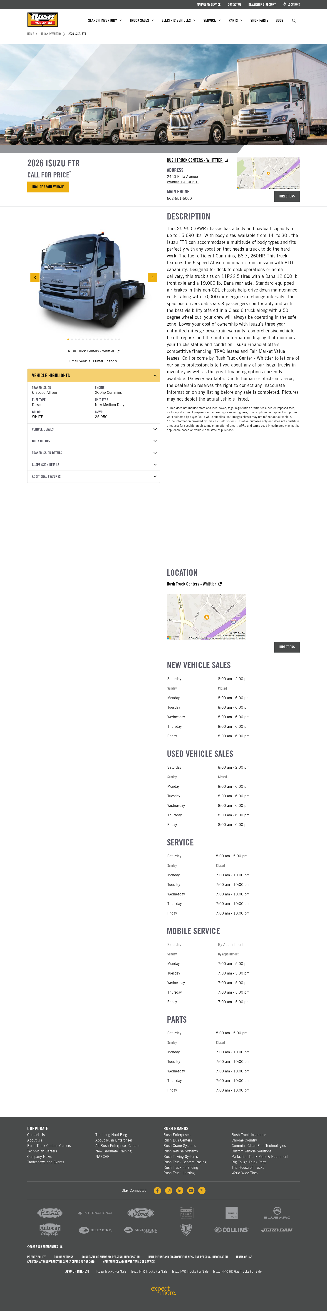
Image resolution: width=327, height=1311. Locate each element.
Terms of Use (244, 1257)
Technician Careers (42, 1151)
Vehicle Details (94, 429)
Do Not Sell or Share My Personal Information (111, 1257)
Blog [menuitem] (279, 20)
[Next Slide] (152, 277)
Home (32, 34)
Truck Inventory (53, 34)
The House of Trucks (248, 1167)
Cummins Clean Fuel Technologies (259, 1146)
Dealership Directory (262, 4)
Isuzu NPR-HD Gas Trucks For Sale (237, 1271)
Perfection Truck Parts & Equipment (260, 1156)
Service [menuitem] (211, 20)
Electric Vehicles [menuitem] (178, 20)
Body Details (94, 441)
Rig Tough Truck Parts (249, 1162)
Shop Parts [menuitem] (259, 20)
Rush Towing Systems (181, 1156)
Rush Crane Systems (180, 1146)
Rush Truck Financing (181, 1167)
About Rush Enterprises (114, 1140)
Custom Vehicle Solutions (251, 1151)
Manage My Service (208, 4)
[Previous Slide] (35, 277)
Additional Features (94, 476)
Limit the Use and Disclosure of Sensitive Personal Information (188, 1257)
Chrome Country (244, 1140)
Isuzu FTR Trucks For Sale (149, 1271)
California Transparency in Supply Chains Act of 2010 (60, 1262)
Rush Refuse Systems (181, 1151)
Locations (291, 4)
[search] (294, 20)
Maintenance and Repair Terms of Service (129, 1262)
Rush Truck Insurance (249, 1135)
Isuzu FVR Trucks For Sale (190, 1271)
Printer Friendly (105, 361)
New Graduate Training (113, 1151)
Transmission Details (94, 453)
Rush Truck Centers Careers (49, 1146)
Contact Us (234, 4)
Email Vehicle (79, 361)
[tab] (68, 339)
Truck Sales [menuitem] (142, 20)
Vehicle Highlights (94, 375)
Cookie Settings (63, 1257)
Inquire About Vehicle (48, 187)
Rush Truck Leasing (179, 1173)
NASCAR (102, 1156)
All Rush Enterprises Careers (117, 1146)
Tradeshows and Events (45, 1162)
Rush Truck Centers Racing (185, 1162)
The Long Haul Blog (111, 1135)
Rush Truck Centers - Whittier (197, 160)
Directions (287, 196)
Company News (39, 1156)
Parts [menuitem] (235, 20)
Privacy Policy (36, 1257)
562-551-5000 (179, 198)
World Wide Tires (245, 1173)
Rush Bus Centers (178, 1140)
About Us (34, 1140)
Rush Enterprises (177, 1135)
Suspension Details (94, 465)
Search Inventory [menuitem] (104, 20)
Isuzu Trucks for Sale (111, 1271)
